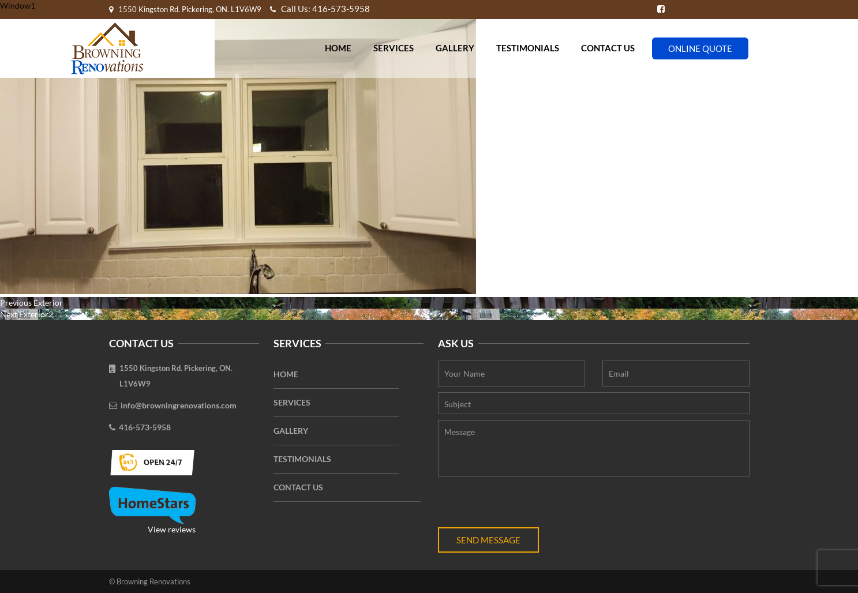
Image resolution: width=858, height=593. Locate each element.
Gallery (455, 48)
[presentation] (525, 504)
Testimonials (527, 48)
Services (393, 48)
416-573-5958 (145, 427)
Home (338, 48)
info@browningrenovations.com (179, 405)
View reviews (152, 510)
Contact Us (608, 48)
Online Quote (700, 48)
